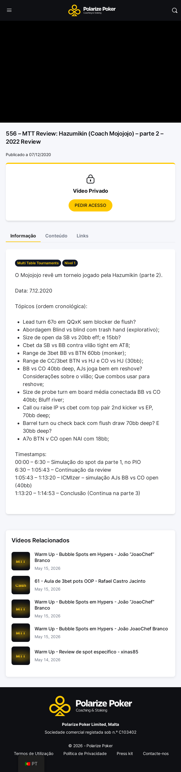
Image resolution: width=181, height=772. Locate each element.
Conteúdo (56, 236)
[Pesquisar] (174, 10)
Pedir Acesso (90, 205)
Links (82, 236)
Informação (23, 236)
